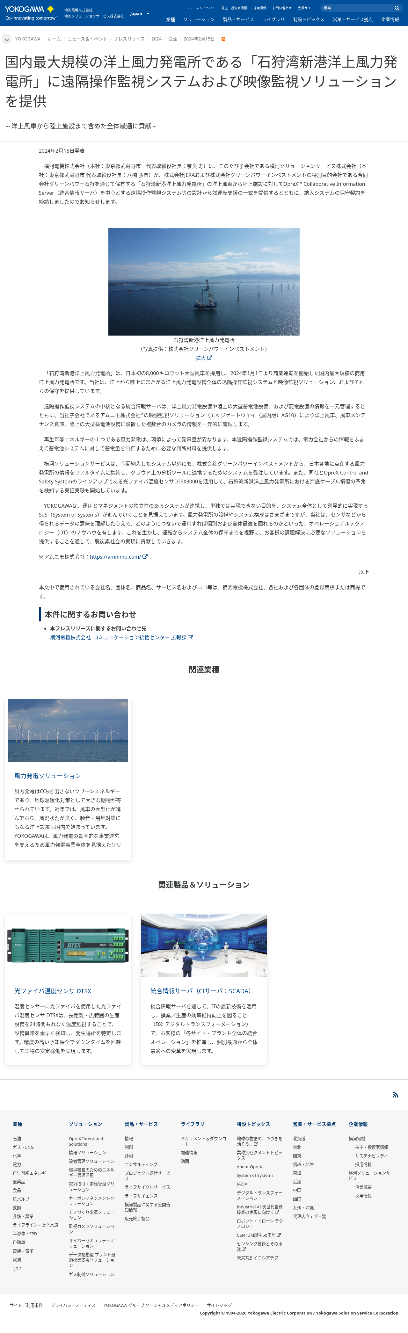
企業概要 (363, 1196)
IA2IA (242, 1193)
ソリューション (199, 19)
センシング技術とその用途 (259, 1255)
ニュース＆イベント (200, 8)
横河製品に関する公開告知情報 (147, 1216)
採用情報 (259, 8)
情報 (129, 1147)
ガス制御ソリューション (91, 1283)
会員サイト (306, 8)
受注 (173, 39)
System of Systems (255, 1184)
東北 (297, 1156)
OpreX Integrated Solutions (86, 1150)
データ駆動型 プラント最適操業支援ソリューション (92, 1269)
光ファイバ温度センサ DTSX (54, 991)
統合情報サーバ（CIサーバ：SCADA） (191, 995)
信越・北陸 (303, 1173)
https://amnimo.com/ (118, 557)
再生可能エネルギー (31, 1182)
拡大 (204, 358)
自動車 (19, 1251)
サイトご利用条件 (26, 1314)
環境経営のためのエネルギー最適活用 (91, 1181)
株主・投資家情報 (234, 8)
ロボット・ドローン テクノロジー (260, 1232)
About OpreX (249, 1175)
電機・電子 (23, 1260)
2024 (157, 39)
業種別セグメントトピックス (259, 1164)
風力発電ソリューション (49, 776)
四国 (297, 1208)
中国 (297, 1199)
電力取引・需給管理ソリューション (91, 1195)
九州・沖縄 (303, 1217)
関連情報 (189, 1161)
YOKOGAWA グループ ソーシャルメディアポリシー (151, 1314)
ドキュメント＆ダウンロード (203, 1150)
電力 (17, 1173)
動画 (185, 1170)
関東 (297, 1165)
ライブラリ (273, 19)
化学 (17, 1165)
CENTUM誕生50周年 (256, 1244)
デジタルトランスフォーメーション (259, 1204)
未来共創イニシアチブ (257, 1267)
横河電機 (357, 1147)
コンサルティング (141, 1173)
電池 (17, 1268)
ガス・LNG (23, 1156)
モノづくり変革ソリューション (91, 1223)
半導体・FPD (25, 1243)
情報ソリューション (87, 1161)
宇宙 (17, 1277)
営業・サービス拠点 (353, 19)
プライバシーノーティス (73, 1314)
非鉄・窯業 (23, 1225)
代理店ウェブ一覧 (309, 1225)
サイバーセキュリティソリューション (91, 1252)
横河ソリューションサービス (371, 1184)
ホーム (55, 39)
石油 (17, 1147)
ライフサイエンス (141, 1205)
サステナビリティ (371, 1165)
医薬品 (19, 1191)
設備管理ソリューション (91, 1170)
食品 (17, 1199)
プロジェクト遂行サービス (147, 1184)
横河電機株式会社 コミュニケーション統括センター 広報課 (121, 637)
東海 (297, 1182)
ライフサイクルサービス (147, 1196)
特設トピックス (308, 19)
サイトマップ (219, 1314)
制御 (129, 1156)
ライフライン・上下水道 (35, 1234)
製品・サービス (238, 19)
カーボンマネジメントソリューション (91, 1209)
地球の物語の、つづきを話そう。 (259, 1150)
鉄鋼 (17, 1217)
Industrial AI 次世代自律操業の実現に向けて (260, 1218)
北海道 (299, 1147)
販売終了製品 (137, 1227)
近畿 (297, 1191)
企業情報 (390, 19)
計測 (129, 1165)
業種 (170, 19)
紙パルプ (21, 1208)
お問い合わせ (282, 8)
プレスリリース (129, 39)
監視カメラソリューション (91, 1238)
